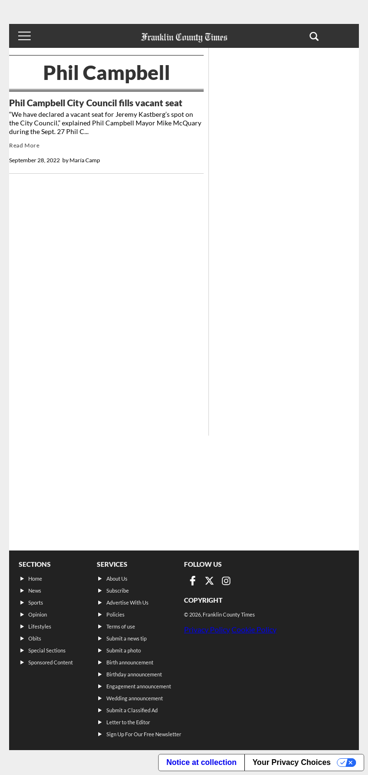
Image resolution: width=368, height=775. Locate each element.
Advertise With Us (127, 602)
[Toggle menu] (24, 35)
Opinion (37, 614)
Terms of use (120, 626)
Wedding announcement (134, 698)
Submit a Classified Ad (132, 710)
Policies (115, 614)
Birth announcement (129, 662)
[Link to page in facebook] (192, 580)
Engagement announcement (138, 686)
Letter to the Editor (128, 722)
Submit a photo (123, 650)
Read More (24, 145)
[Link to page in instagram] (226, 580)
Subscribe (117, 590)
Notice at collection (201, 762)
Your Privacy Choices (292, 762)
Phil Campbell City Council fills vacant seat (96, 103)
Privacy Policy (207, 629)
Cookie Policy (253, 629)
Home (35, 578)
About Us (116, 578)
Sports (35, 602)
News (34, 590)
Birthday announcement (134, 674)
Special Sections (47, 650)
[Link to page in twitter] (209, 580)
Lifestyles (39, 626)
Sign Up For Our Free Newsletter (143, 734)
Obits (34, 638)
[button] (314, 36)
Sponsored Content (50, 662)
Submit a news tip (126, 638)
